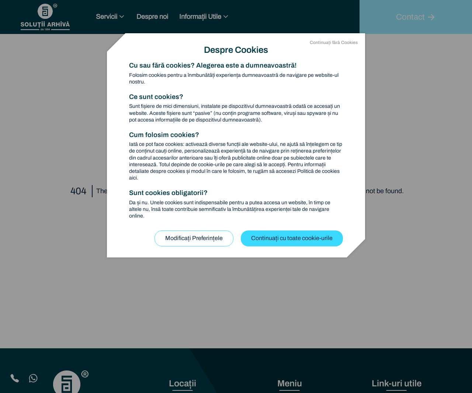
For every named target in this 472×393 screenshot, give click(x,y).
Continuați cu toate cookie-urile (292, 238)
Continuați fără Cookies (334, 42)
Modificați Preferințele (194, 238)
